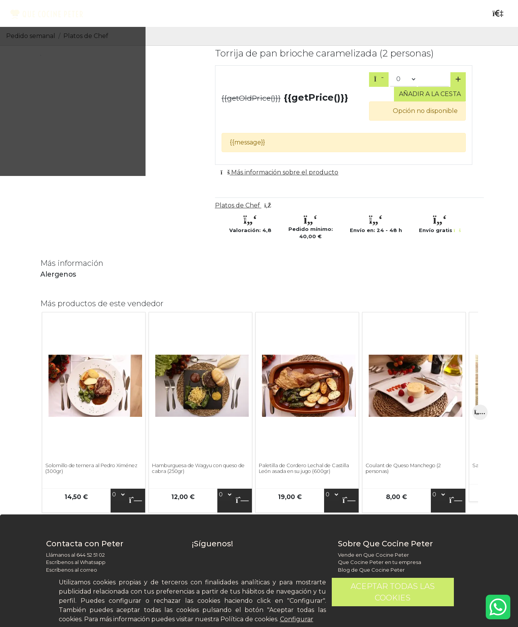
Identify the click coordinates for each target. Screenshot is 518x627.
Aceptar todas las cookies (393, 592)
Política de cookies (248, 619)
